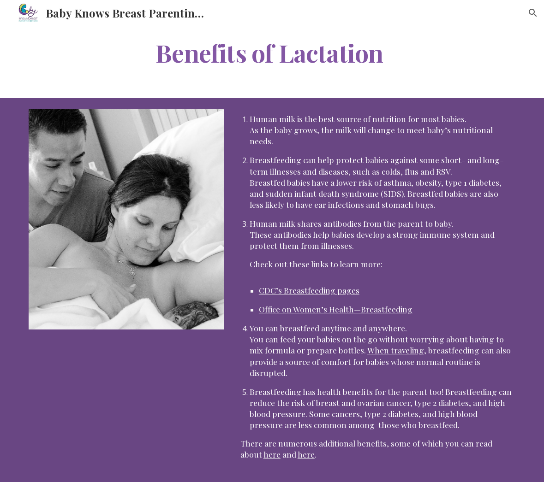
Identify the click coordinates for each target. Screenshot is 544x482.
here (272, 454)
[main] (272, 52)
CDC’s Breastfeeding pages (309, 290)
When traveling (395, 350)
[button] (533, 13)
